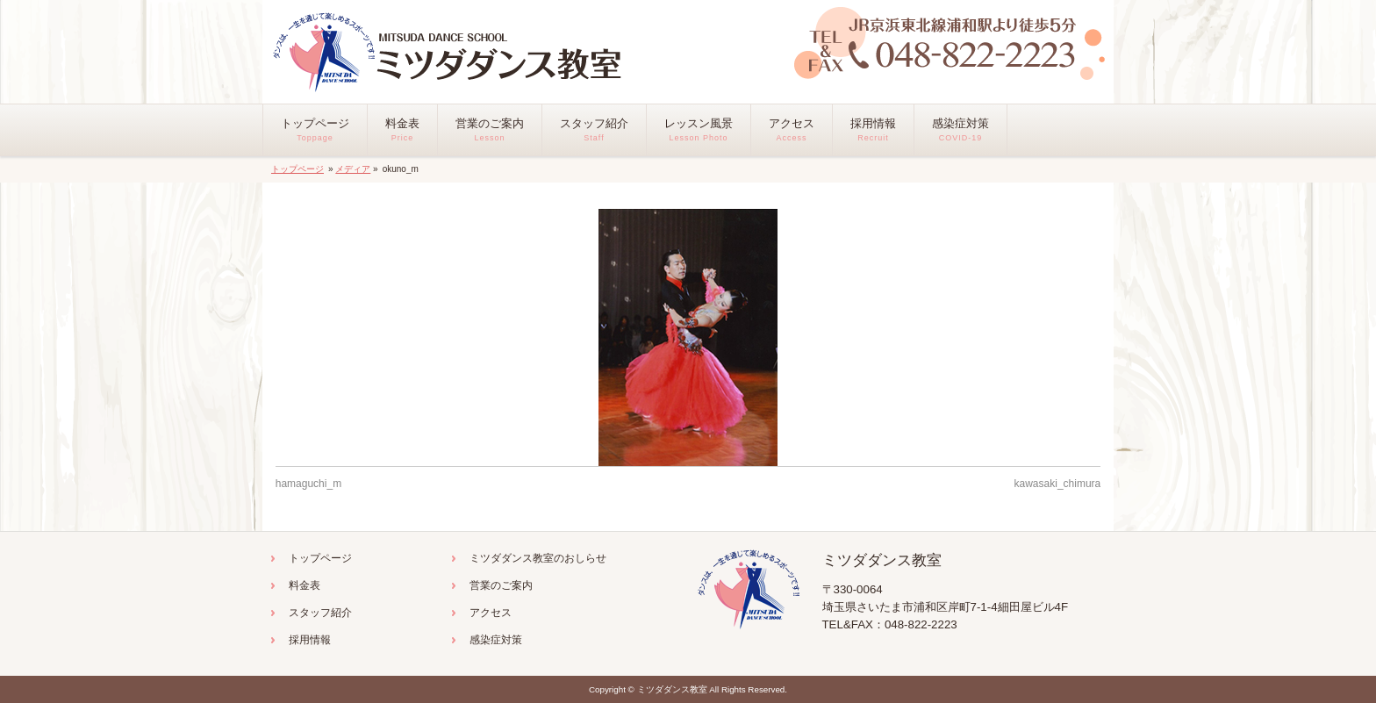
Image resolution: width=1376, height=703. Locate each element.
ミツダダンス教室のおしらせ (537, 558)
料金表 (304, 585)
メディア (352, 169)
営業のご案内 (501, 585)
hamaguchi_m (308, 483)
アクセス (490, 612)
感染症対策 (495, 640)
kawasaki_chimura (1057, 483)
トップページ (297, 169)
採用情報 (310, 640)
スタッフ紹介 (320, 612)
